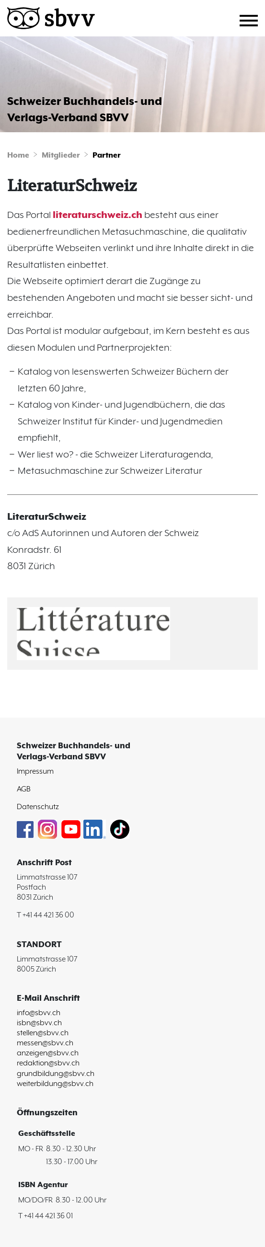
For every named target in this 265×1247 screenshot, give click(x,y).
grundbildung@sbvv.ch (55, 1074)
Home (18, 155)
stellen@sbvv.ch (43, 1033)
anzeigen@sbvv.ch (48, 1053)
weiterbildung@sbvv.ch (55, 1084)
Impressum (35, 771)
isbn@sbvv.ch (39, 1023)
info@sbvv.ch (38, 1013)
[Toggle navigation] (252, 19)
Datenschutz (38, 807)
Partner (106, 155)
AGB (24, 789)
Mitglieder (61, 155)
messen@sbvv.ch (45, 1043)
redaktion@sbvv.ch (48, 1063)
